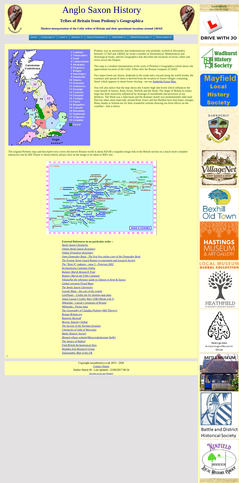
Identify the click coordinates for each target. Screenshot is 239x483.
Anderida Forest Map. (164, 81)
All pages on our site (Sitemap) (101, 373)
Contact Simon (101, 366)
